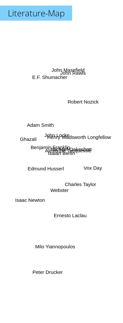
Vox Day (94, 169)
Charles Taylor (81, 185)
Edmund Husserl (41, 172)
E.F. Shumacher (51, 84)
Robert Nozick (80, 107)
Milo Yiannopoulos (52, 246)
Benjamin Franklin (49, 144)
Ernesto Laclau (70, 215)
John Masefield (65, 63)
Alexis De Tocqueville (71, 147)
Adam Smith (39, 126)
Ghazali (27, 139)
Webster (59, 192)
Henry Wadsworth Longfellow (82, 137)
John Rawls (73, 77)
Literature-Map (36, 13)
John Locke (57, 128)
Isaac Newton (33, 199)
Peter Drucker (48, 262)
